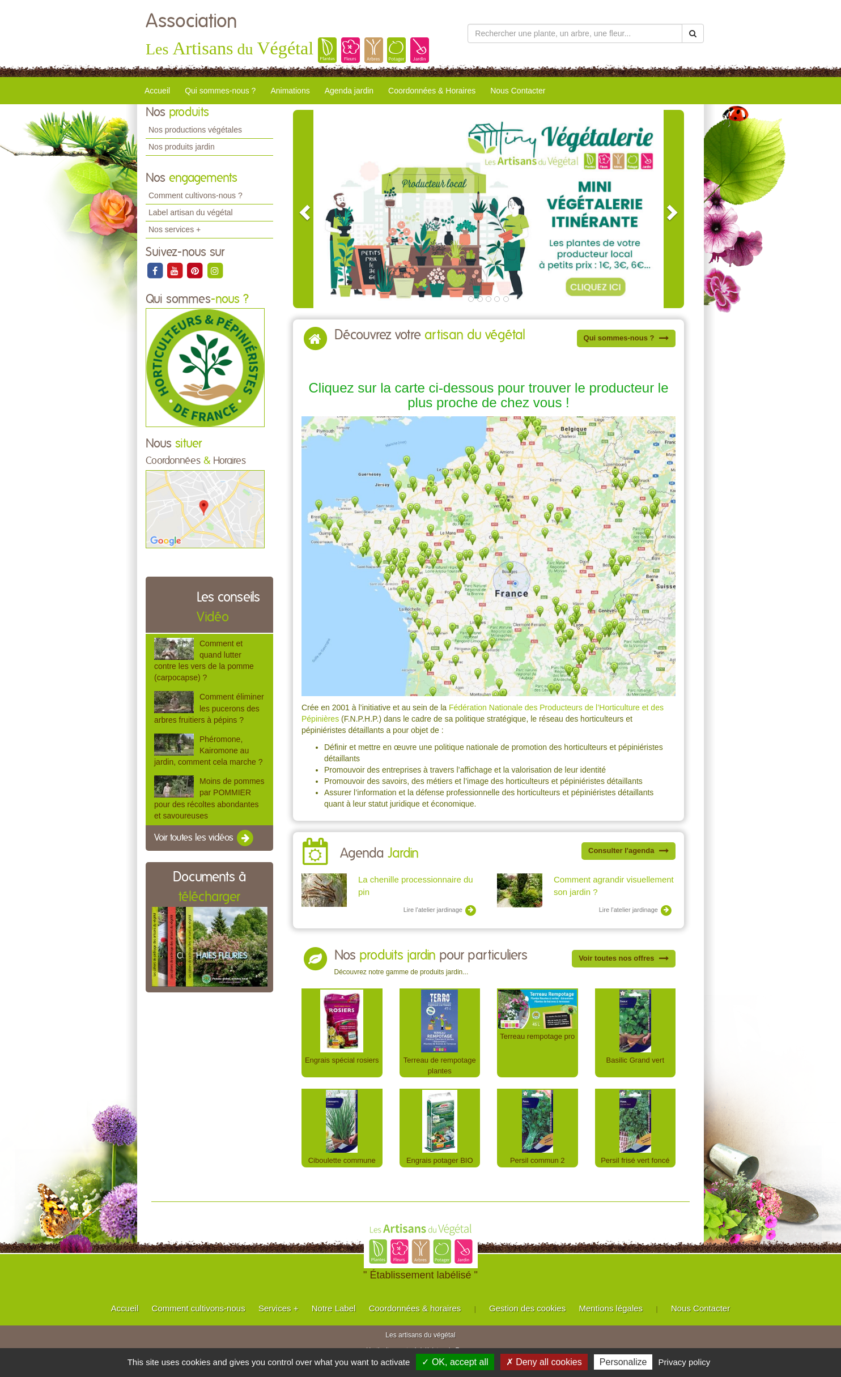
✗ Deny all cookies (544, 1362)
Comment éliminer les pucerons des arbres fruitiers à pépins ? (209, 708)
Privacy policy (685, 1362)
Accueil (157, 90)
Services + (278, 1308)
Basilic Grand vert (635, 1060)
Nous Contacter (517, 90)
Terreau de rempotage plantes (439, 1065)
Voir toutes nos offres (624, 958)
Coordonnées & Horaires (431, 90)
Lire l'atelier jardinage (440, 910)
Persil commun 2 (537, 1160)
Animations (289, 90)
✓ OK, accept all (455, 1362)
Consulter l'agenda (628, 850)
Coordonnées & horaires (415, 1308)
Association (191, 21)
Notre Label (334, 1308)
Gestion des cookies (527, 1308)
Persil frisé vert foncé (635, 1160)
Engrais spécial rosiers (342, 1060)
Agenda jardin (349, 90)
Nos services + (174, 229)
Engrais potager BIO (439, 1160)
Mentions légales (611, 1308)
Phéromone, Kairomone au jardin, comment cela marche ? (208, 750)
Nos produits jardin (181, 146)
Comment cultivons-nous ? (195, 195)
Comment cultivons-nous (198, 1308)
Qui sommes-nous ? (220, 90)
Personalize (623, 1362)
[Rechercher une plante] (575, 33)
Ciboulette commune (342, 1160)
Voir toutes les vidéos (204, 838)
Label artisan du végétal (190, 212)
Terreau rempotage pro (537, 1036)
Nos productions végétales (195, 129)
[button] (303, 209)
